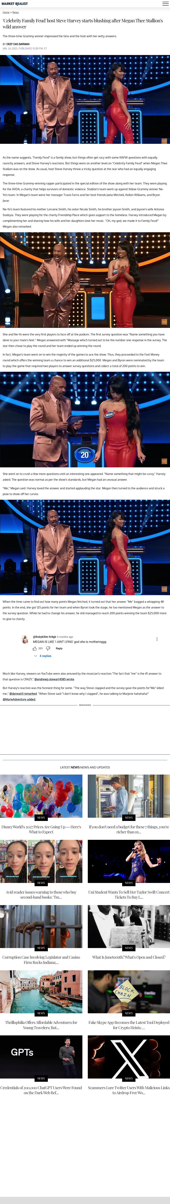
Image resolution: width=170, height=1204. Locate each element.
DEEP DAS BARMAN (17, 44)
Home (6, 12)
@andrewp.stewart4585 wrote (54, 679)
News (15, 12)
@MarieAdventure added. (19, 699)
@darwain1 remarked (23, 693)
